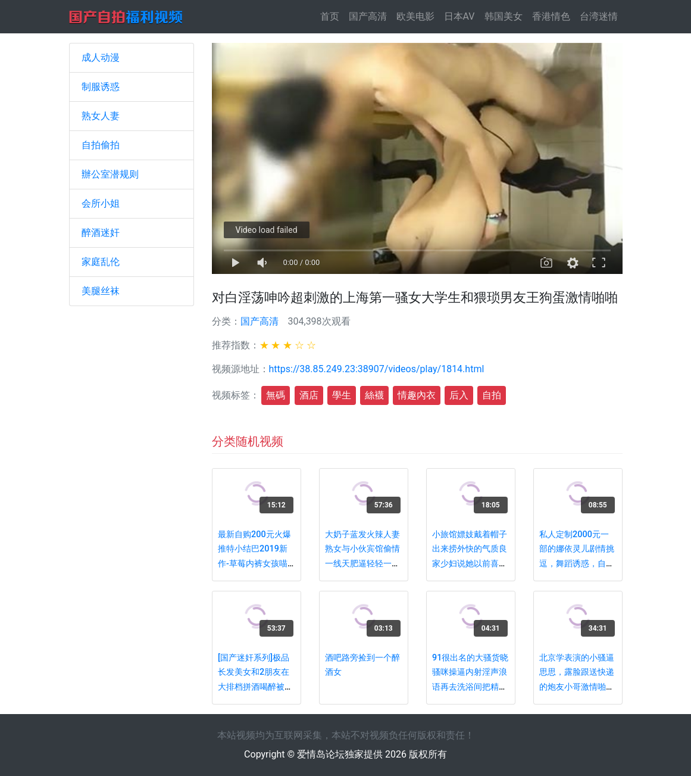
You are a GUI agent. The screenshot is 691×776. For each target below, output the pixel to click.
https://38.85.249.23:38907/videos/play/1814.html (376, 369)
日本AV (459, 16)
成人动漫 (101, 57)
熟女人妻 (101, 115)
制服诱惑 (101, 86)
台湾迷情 (599, 16)
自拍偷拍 (101, 145)
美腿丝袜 (101, 291)
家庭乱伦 (101, 261)
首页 (332, 16)
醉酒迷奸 (101, 232)
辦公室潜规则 (110, 174)
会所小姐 (101, 203)
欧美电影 (415, 16)
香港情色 (551, 16)
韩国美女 (503, 16)
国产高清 (368, 16)
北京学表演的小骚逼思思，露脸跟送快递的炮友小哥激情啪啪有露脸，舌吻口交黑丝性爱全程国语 (576, 687)
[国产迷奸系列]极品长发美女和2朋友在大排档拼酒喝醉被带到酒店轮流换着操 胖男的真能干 (255, 687)
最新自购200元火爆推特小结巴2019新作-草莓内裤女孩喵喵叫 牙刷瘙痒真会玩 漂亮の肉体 (254, 563)
